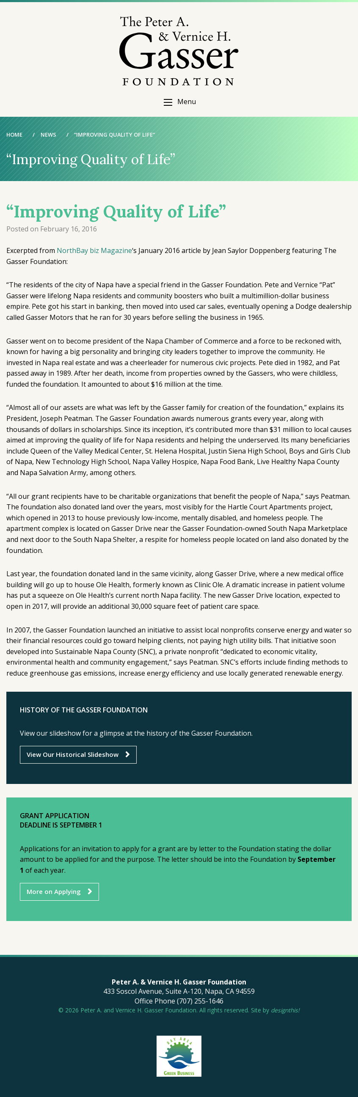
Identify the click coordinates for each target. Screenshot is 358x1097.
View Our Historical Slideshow (72, 754)
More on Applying (54, 891)
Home (14, 134)
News (48, 134)
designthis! (285, 1010)
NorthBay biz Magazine (94, 250)
